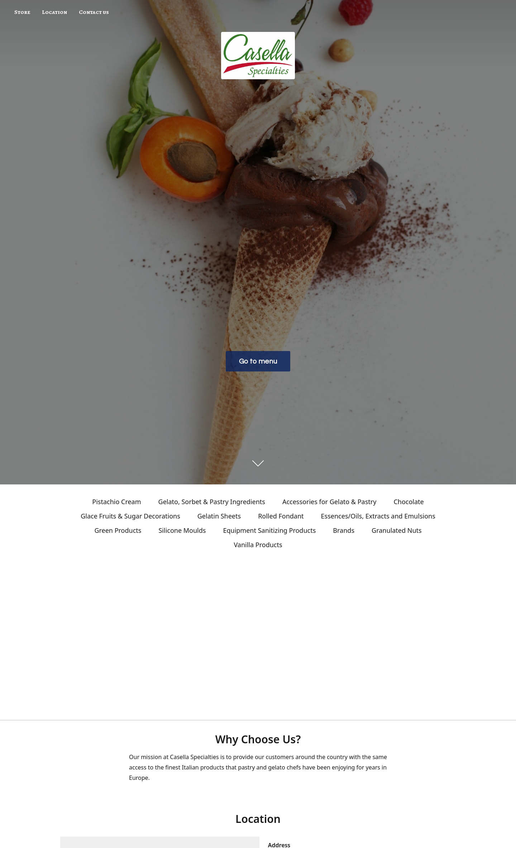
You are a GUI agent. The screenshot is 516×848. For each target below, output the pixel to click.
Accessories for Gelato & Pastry (329, 501)
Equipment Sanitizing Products (269, 530)
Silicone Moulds (182, 530)
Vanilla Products (258, 544)
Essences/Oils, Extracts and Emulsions (378, 516)
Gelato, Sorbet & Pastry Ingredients (211, 501)
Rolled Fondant (281, 516)
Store (22, 12)
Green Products (117, 530)
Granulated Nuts (397, 530)
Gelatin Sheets (219, 516)
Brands (343, 530)
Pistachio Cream (116, 501)
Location (54, 12)
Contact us (94, 12)
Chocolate (408, 501)
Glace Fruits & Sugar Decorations (130, 516)
